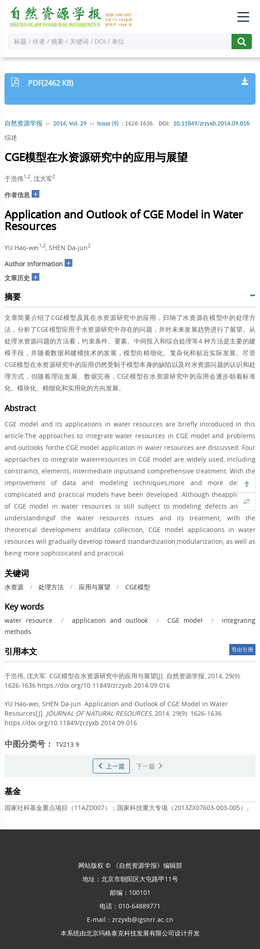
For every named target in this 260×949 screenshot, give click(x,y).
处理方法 (51, 587)
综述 (11, 137)
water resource (28, 620)
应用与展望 (94, 587)
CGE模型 (137, 587)
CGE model (185, 620)
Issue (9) (108, 123)
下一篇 (149, 766)
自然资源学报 (24, 123)
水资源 (14, 587)
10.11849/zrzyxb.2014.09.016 (211, 123)
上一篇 (111, 766)
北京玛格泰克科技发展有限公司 (130, 933)
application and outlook (110, 620)
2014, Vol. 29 (70, 123)
